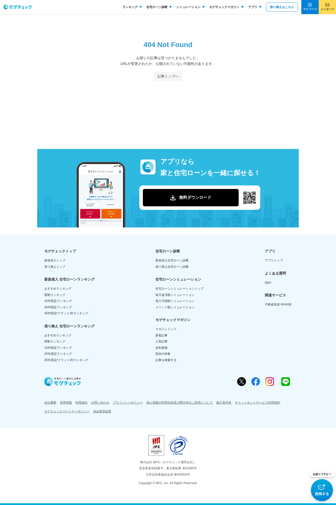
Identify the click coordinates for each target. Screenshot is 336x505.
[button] (322, 486)
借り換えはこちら (282, 7)
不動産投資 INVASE (278, 304)
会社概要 (50, 402)
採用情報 (66, 402)
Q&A (268, 282)
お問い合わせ (100, 402)
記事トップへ (168, 76)
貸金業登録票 (102, 411)
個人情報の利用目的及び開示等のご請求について (179, 402)
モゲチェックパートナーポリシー (67, 411)
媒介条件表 (223, 402)
